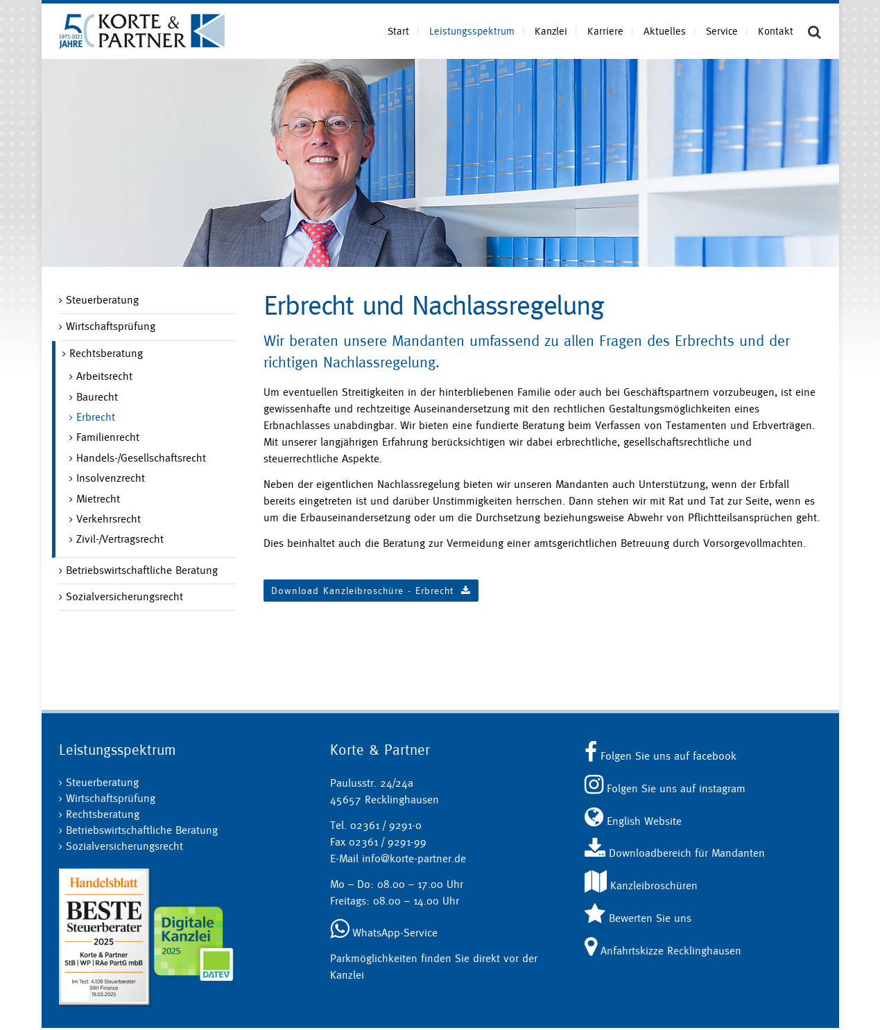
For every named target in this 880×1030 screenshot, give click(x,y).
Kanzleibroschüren (641, 885)
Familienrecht (107, 437)
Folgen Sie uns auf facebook (660, 755)
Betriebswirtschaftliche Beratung (142, 570)
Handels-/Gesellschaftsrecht (141, 457)
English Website (633, 821)
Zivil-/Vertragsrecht (120, 538)
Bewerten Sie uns (638, 918)
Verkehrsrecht (108, 518)
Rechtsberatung (106, 353)
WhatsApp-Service (384, 932)
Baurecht (97, 396)
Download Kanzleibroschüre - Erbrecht (371, 590)
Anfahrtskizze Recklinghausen (663, 950)
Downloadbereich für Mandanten (675, 852)
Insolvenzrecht (110, 478)
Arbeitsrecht (104, 376)
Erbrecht (95, 417)
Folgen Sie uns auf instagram (665, 788)
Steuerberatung (102, 299)
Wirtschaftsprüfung (110, 326)
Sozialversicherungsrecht (124, 596)
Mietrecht (98, 498)
